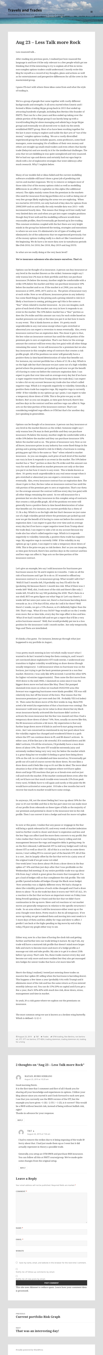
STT (20, 1039)
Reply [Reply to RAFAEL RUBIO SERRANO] (20, 1120)
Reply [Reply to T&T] (23, 1168)
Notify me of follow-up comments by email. (35, 1272)
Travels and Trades (25, 10)
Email (19, 1239)
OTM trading (58, 1036)
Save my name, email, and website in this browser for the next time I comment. (52, 1263)
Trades (46, 1036)
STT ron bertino (29, 1039)
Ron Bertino (69, 1036)
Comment (21, 1191)
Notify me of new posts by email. (31, 1279)
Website (20, 1251)
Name (19, 1228)
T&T (37, 1036)
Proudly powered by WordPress (29, 1350)
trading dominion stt (70, 1039)
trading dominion (52, 1039)
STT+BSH (40, 1039)
